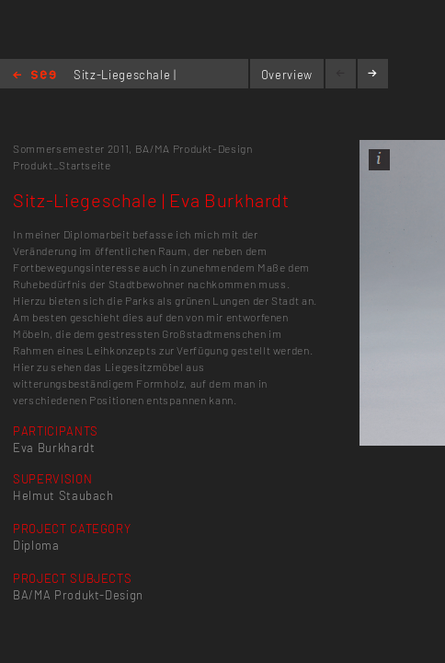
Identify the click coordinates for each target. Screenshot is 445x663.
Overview (287, 74)
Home (34, 76)
